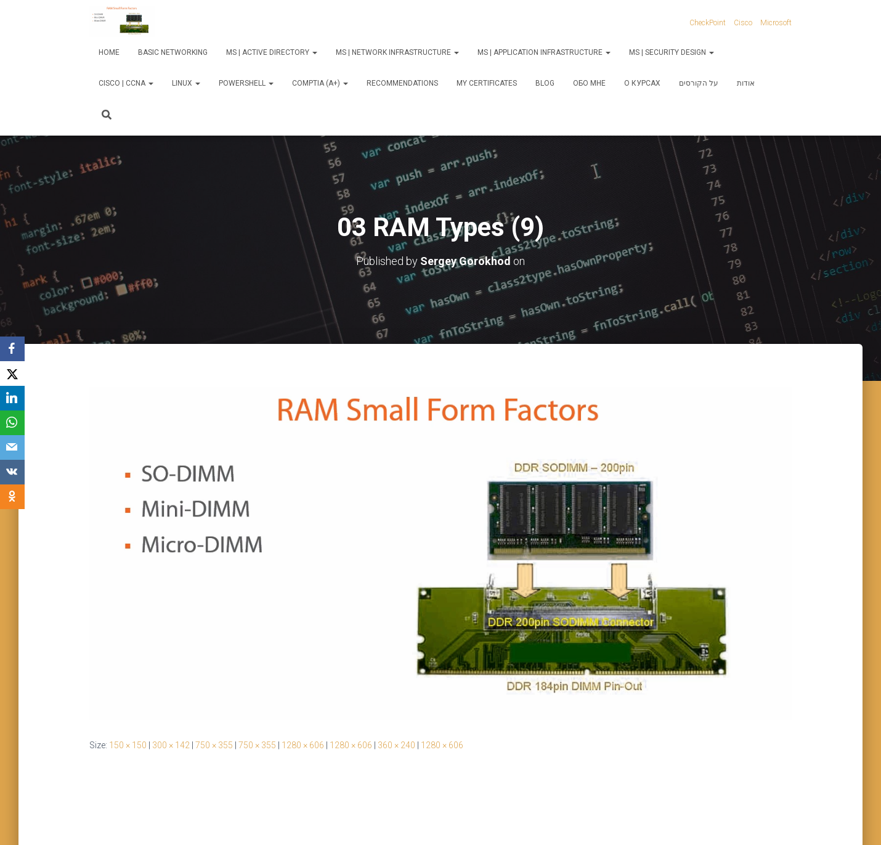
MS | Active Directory (271, 52)
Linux (186, 83)
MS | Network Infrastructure (397, 52)
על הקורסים (698, 83)
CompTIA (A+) (320, 83)
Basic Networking (173, 52)
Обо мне (589, 83)
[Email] (12, 447)
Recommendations (402, 83)
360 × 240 (396, 745)
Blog (544, 83)
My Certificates (487, 83)
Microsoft (776, 22)
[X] (12, 373)
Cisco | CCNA (126, 83)
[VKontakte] (12, 472)
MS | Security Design (671, 52)
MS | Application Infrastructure (544, 52)
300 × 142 (171, 745)
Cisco (743, 22)
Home (109, 52)
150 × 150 (128, 745)
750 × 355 (214, 745)
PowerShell (246, 83)
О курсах (642, 83)
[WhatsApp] (12, 422)
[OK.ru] (12, 496)
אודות (746, 83)
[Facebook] (12, 349)
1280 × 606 (303, 745)
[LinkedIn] (12, 398)
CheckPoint (707, 22)
